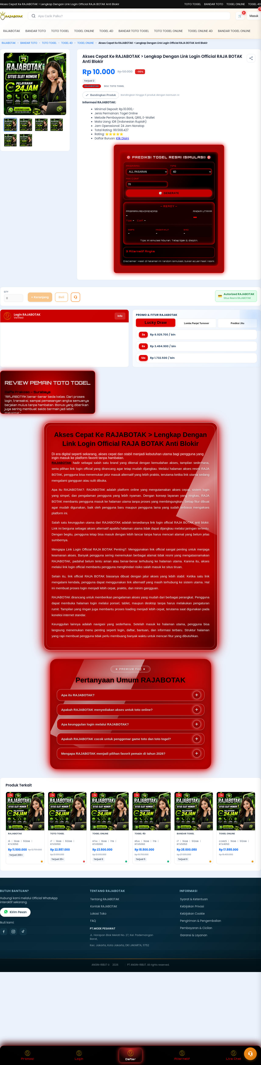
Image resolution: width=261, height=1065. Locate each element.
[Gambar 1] (10, 125)
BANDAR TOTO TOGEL (134, 31)
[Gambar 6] (26, 140)
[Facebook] (3, 931)
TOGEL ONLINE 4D (200, 31)
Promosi (27, 1055)
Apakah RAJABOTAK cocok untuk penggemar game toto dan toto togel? (116, 739)
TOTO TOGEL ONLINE (168, 31)
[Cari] (33, 16)
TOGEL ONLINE (235, 4)
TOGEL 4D (254, 4)
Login (79, 1055)
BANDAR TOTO (213, 4)
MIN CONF (147, 182)
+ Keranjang (40, 297)
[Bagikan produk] (251, 58)
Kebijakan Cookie (192, 914)
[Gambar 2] (26, 125)
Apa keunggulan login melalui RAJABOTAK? (95, 724)
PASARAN (147, 170)
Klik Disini (122, 138)
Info (119, 316)
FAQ (93, 921)
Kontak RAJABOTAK (103, 906)
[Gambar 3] (41, 125)
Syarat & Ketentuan (194, 899)
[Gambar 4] (56, 125)
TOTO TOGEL (192, 4)
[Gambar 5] (10, 140)
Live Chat (233, 1055)
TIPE (191, 170)
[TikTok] (23, 931)
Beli (61, 297)
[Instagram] (13, 931)
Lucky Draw (156, 322)
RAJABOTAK (11, 31)
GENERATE (169, 193)
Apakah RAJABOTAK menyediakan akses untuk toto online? (107, 709)
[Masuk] (254, 16)
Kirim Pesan (15, 912)
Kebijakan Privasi (192, 906)
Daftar (130, 1055)
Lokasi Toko (98, 914)
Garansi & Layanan (193, 935)
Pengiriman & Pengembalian (200, 921)
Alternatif (182, 1055)
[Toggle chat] (250, 1053)
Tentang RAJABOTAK (104, 899)
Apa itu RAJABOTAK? (78, 695)
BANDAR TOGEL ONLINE (234, 31)
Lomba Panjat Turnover (196, 323)
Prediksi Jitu (237, 323)
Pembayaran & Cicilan (196, 928)
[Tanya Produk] (75, 297)
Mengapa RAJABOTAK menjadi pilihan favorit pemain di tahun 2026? (113, 753)
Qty (6, 291)
